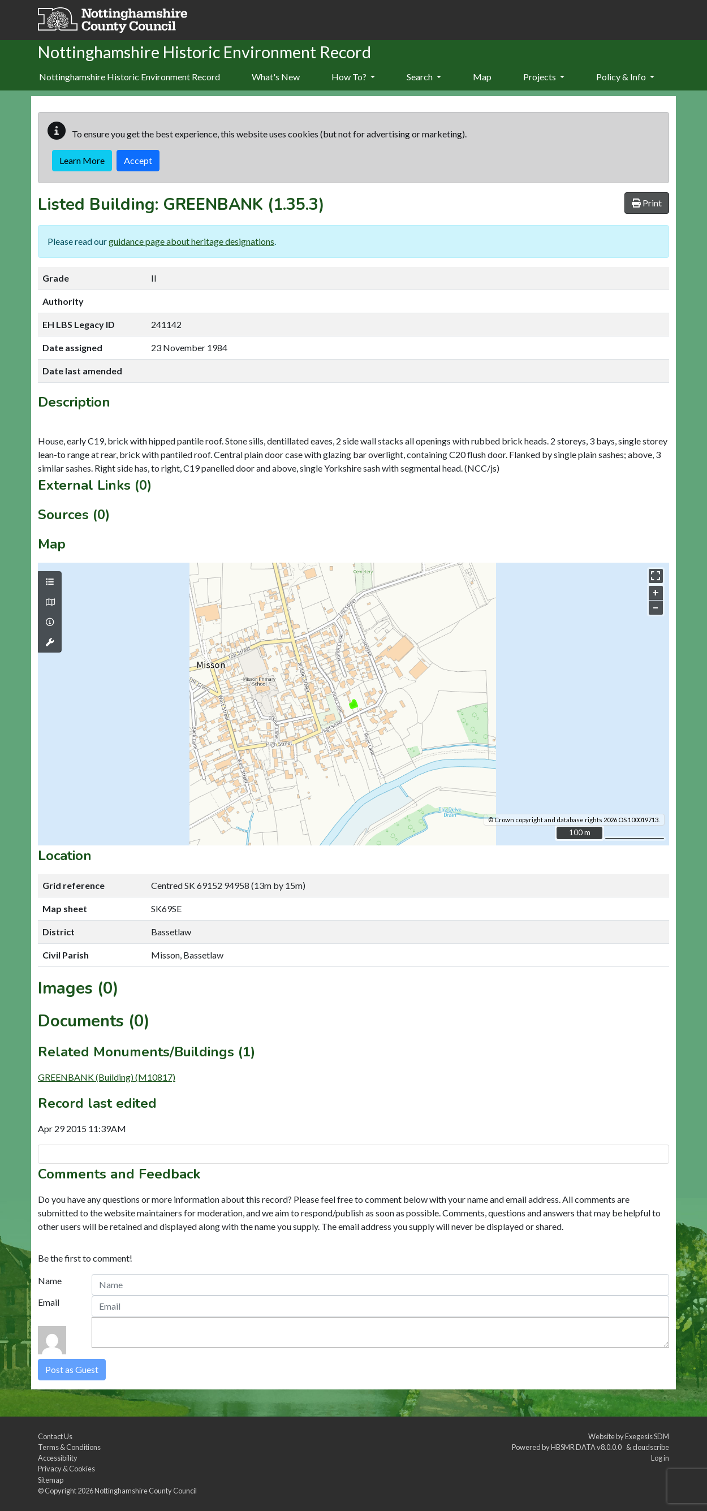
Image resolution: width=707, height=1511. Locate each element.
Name (50, 1280)
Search (424, 76)
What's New (276, 76)
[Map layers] (49, 582)
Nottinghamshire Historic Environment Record (129, 76)
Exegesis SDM (647, 1436)
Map (482, 76)
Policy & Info (625, 76)
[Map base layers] (49, 602)
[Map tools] (49, 642)
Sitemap (50, 1479)
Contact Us (55, 1436)
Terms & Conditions (69, 1447)
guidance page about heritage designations (191, 241)
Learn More (82, 160)
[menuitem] (276, 77)
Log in (660, 1457)
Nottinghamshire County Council (145, 1490)
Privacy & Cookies (66, 1468)
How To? (353, 76)
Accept (138, 160)
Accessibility (57, 1457)
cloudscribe (650, 1447)
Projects (543, 76)
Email (48, 1302)
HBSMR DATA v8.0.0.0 (587, 1447)
